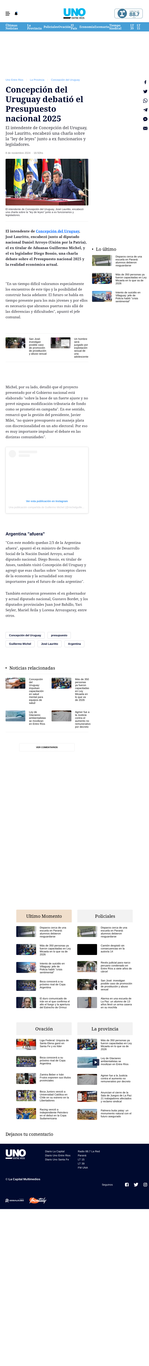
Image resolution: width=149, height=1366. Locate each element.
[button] (8, 13)
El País (74, 27)
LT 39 (132, 27)
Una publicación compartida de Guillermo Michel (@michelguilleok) (47, 507)
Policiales (51, 26)
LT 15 (138, 27)
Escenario (101, 26)
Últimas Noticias (12, 27)
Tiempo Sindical (115, 27)
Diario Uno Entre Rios (57, 1155)
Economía (86, 26)
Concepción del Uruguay (65, 79)
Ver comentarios (47, 747)
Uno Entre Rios (14, 79)
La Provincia (34, 27)
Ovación (64, 26)
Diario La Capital (55, 1151)
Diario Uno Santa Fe (57, 1159)
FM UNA (83, 1167)
